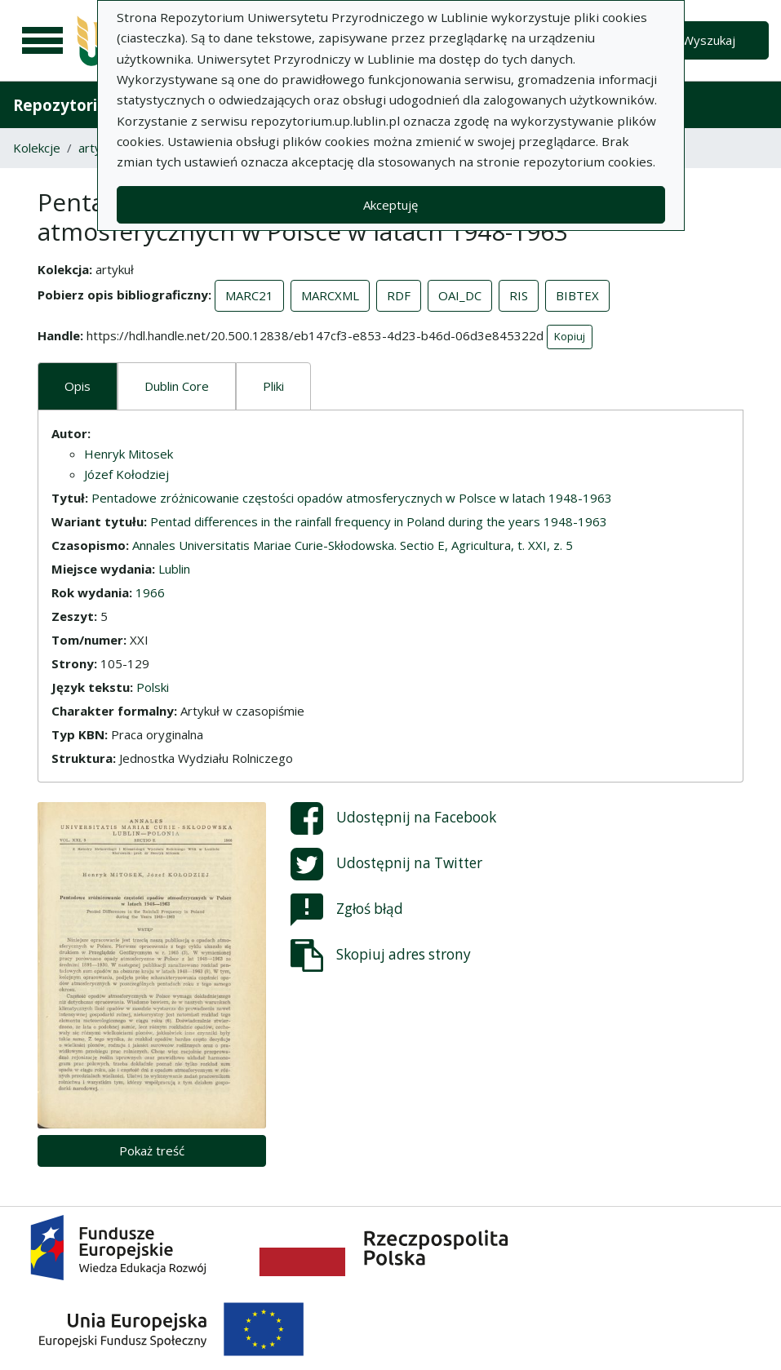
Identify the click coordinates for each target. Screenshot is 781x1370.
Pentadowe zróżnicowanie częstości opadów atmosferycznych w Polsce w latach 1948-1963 (351, 498)
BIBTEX (577, 295)
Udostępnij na (393, 818)
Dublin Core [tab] (176, 386)
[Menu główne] (42, 41)
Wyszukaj (708, 40)
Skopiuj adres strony (381, 955)
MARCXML (330, 295)
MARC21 (249, 295)
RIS (518, 295)
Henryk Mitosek (128, 454)
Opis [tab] (77, 386)
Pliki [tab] (273, 386)
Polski (152, 687)
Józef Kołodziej (126, 474)
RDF (398, 295)
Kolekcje (36, 148)
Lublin (174, 569)
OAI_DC (459, 295)
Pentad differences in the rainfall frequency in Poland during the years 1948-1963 (378, 521)
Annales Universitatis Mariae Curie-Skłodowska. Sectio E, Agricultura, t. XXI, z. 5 (352, 545)
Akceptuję (390, 205)
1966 (150, 592)
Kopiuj (569, 336)
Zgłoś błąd (347, 909)
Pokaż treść (151, 1150)
